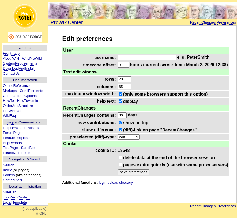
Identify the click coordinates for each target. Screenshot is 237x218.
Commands (12, 96)
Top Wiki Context (16, 197)
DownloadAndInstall (19, 68)
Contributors (12, 180)
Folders (9, 175)
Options (30, 96)
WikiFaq (9, 116)
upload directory (120, 183)
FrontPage (11, 53)
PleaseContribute (16, 153)
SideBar (9, 192)
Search (35, 159)
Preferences (226, 22)
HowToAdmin (27, 101)
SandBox (28, 148)
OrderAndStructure (18, 106)
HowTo (8, 101)
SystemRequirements (20, 63)
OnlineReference (16, 86)
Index (7, 170)
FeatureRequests (16, 138)
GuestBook (30, 128)
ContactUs (11, 74)
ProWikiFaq (12, 111)
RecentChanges (203, 22)
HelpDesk (10, 128)
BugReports (12, 143)
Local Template (15, 202)
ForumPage (12, 133)
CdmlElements (31, 91)
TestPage (10, 148)
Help (10, 122)
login (102, 183)
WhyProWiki (32, 59)
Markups (10, 91)
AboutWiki (11, 59)
